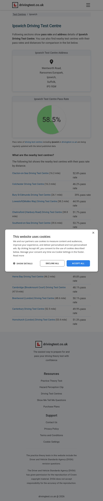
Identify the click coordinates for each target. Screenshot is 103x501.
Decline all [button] (52, 263)
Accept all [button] (78, 263)
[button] (22, 263)
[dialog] (51, 250)
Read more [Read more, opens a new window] (18, 255)
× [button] (93, 233)
